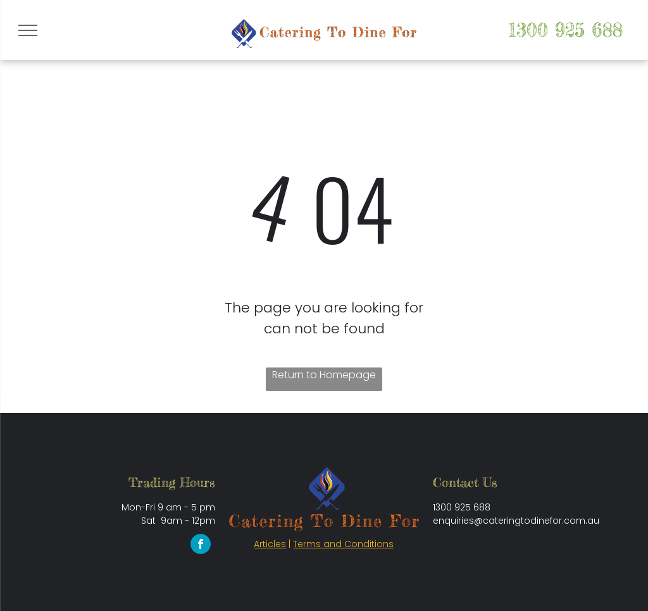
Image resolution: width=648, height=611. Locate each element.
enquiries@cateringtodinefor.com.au (516, 520)
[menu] (27, 30)
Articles (270, 544)
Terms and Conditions (343, 544)
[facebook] (200, 545)
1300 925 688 (565, 29)
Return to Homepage (324, 374)
